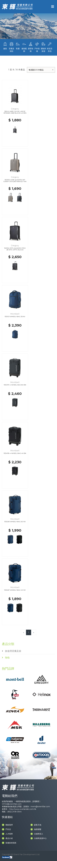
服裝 (5, 46)
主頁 (12, 26)
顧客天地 (35, 825)
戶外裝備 (37, 47)
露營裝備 (30, 47)
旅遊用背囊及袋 (11, 651)
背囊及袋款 (21, 26)
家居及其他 (50, 47)
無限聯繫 (35, 829)
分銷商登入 (36, 834)
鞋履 (18, 46)
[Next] (33, 632)
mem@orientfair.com (40, 806)
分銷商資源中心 (38, 838)
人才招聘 (7, 834)
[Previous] (23, 632)
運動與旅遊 (43, 47)
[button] (41, 70)
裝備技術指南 (9, 843)
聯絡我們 (7, 825)
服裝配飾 (24, 47)
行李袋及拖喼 (34, 26)
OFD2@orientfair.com (12, 804)
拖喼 (44, 26)
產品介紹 (7, 838)
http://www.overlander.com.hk (22, 809)
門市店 (6, 829)
